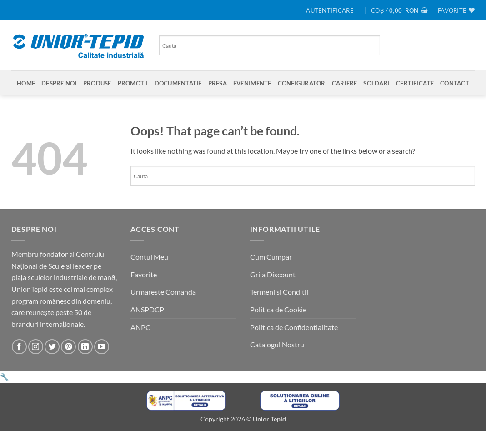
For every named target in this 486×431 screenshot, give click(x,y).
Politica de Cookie (278, 309)
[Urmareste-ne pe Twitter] (52, 346)
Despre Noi (59, 83)
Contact (454, 83)
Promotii (133, 83)
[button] (329, 10)
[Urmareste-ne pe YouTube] (101, 346)
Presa (217, 83)
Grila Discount (273, 274)
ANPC (140, 327)
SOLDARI (376, 83)
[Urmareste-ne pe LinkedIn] (85, 346)
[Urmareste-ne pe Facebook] (19, 346)
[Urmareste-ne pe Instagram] (35, 346)
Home (26, 83)
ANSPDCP (147, 309)
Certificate (415, 83)
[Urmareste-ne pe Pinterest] (68, 346)
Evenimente (252, 83)
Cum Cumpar (271, 256)
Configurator (302, 83)
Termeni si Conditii (279, 291)
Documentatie (178, 83)
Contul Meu (149, 256)
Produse (97, 83)
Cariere (344, 83)
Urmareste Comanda (163, 291)
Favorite (143, 274)
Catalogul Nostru (277, 344)
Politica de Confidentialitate (294, 327)
